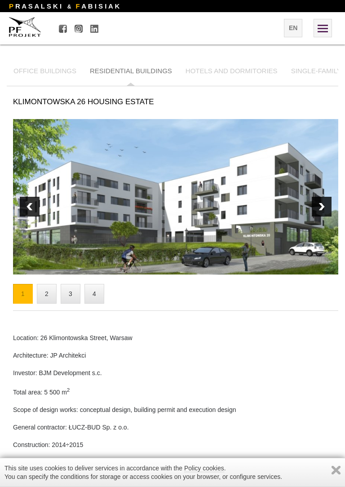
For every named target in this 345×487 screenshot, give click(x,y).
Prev (322, 207)
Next (30, 207)
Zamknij (336, 470)
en (293, 27)
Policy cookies (204, 468)
